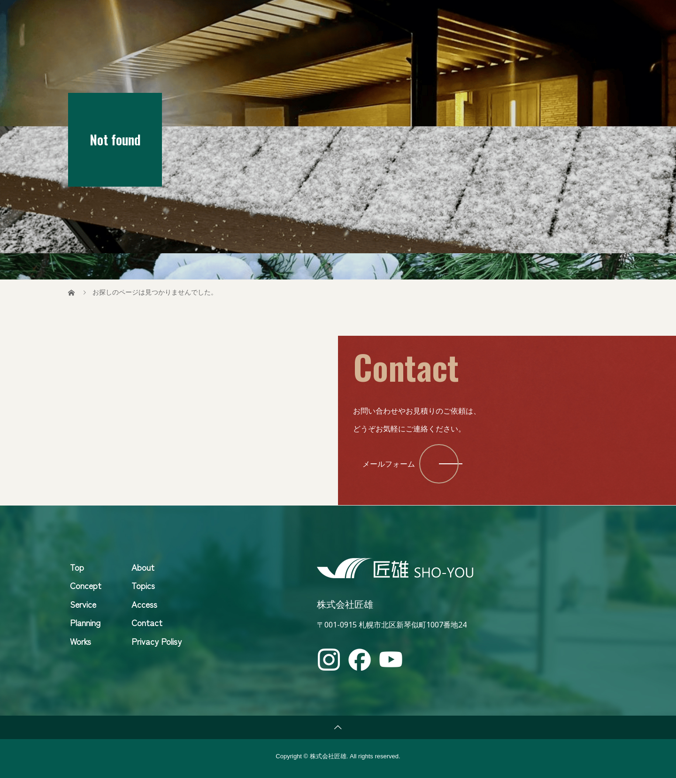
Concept (380, 16)
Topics (483, 16)
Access (144, 604)
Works (80, 641)
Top (334, 16)
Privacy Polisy (156, 641)
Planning (85, 622)
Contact (580, 16)
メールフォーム (388, 464)
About (530, 16)
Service (434, 16)
